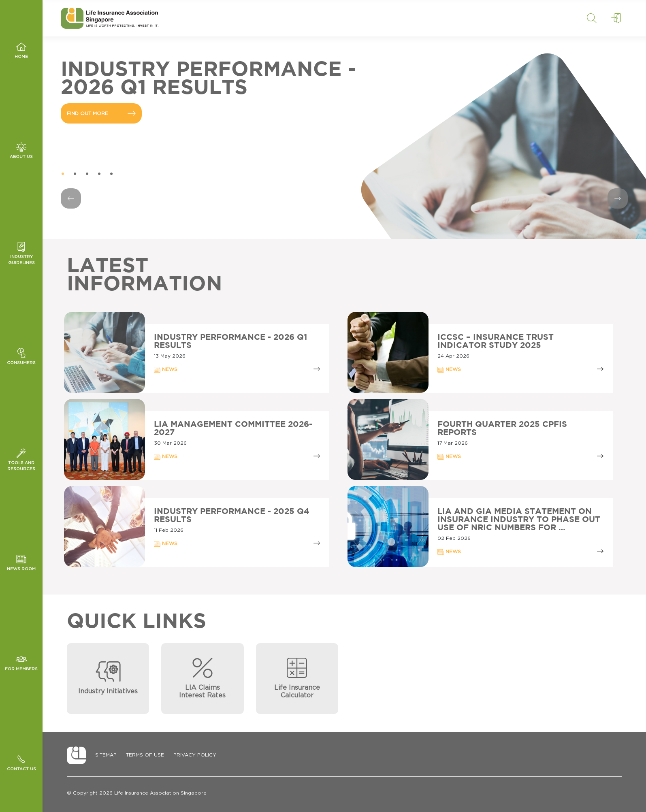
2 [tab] (75, 174)
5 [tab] (111, 174)
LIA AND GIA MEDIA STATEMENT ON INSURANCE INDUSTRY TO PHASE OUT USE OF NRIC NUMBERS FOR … (518, 519)
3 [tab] (87, 174)
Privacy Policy (194, 754)
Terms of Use (145, 754)
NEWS (165, 370)
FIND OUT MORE (101, 113)
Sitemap (106, 754)
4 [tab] (99, 174)
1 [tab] (63, 174)
